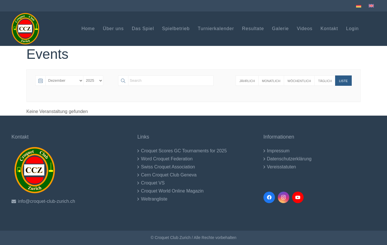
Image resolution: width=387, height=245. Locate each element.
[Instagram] (283, 197)
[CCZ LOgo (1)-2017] (25, 28)
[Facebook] (269, 197)
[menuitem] (359, 5)
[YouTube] (298, 197)
